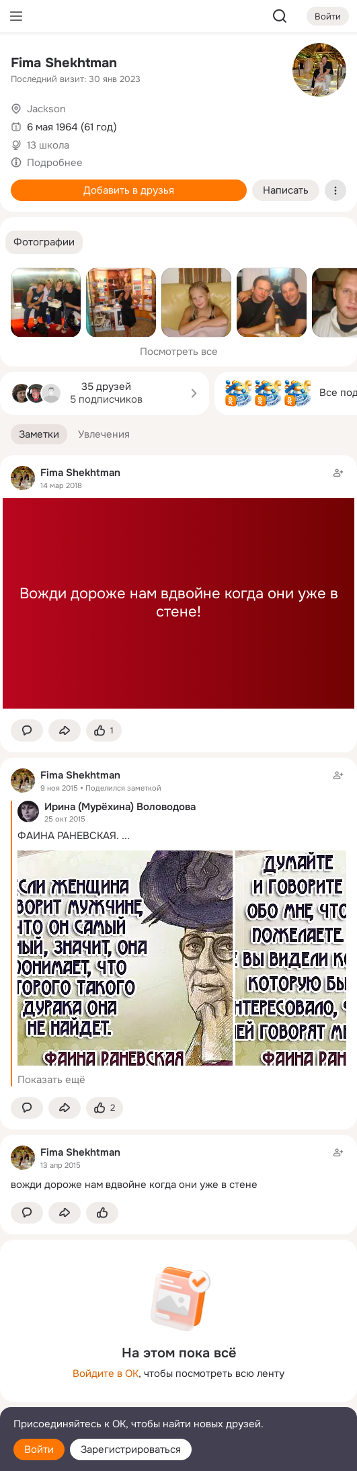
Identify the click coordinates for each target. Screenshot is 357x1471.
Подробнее (55, 162)
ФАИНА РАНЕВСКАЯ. (68, 835)
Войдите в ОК (105, 1373)
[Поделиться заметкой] (64, 730)
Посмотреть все (179, 351)
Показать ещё (51, 1079)
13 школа (48, 145)
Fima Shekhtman (64, 62)
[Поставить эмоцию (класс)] (104, 730)
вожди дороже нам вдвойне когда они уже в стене (134, 1184)
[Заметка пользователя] (178, 1168)
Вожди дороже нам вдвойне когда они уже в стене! (178, 603)
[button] (44, 242)
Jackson (46, 109)
